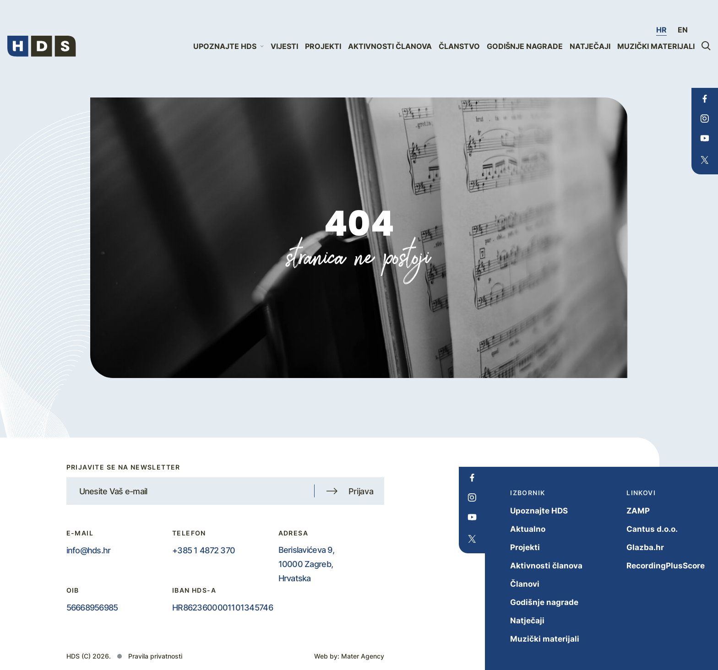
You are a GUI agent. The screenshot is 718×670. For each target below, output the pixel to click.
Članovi (515, 583)
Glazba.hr (636, 547)
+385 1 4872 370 (203, 550)
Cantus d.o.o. (643, 529)
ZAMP (629, 510)
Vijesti (284, 46)
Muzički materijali (656, 46)
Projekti (323, 46)
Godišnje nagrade (525, 46)
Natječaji (590, 46)
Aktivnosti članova (390, 46)
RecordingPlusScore (656, 565)
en (683, 30)
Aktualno (518, 529)
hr (661, 30)
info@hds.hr (88, 550)
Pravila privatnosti (155, 656)
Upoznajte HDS (530, 510)
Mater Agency (362, 656)
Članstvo (459, 46)
